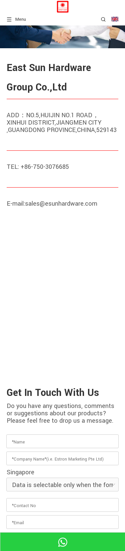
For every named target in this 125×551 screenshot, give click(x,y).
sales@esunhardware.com (61, 203)
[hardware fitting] (62, 36)
